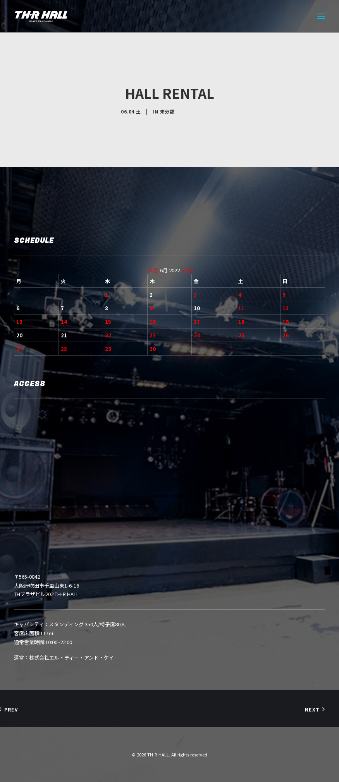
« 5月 (152, 270)
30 (153, 348)
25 (241, 335)
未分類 (167, 111)
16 (153, 321)
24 (197, 335)
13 (19, 321)
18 (241, 321)
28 (64, 348)
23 (153, 335)
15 (108, 321)
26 (285, 335)
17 (197, 321)
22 (108, 335)
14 (64, 321)
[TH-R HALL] (41, 16)
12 (285, 308)
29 (108, 348)
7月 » (187, 270)
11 (241, 308)
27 (19, 348)
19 (285, 321)
